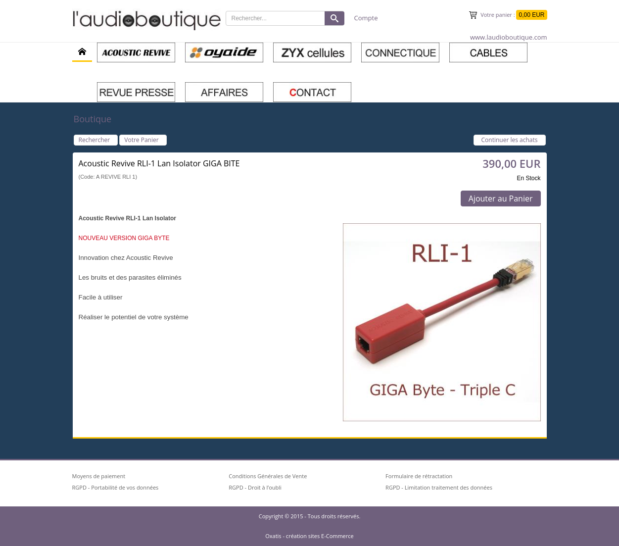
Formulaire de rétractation (418, 476)
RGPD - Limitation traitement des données (438, 487)
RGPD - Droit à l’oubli (255, 487)
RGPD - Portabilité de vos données (115, 487)
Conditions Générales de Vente (268, 476)
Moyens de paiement (99, 476)
